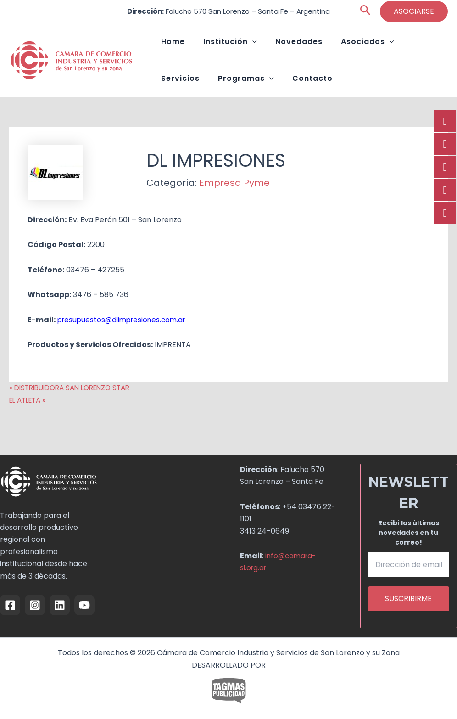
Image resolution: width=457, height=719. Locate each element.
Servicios (390, 46)
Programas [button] (184, 92)
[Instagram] (35, 605)
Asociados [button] (335, 46)
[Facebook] (10, 605)
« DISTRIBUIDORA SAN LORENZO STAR (74, 406)
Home (168, 46)
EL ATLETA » (29, 418)
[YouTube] (84, 605)
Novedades (276, 46)
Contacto (242, 92)
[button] (365, 12)
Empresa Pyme (234, 201)
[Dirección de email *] (409, 564)
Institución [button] (216, 46)
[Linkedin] (60, 605)
